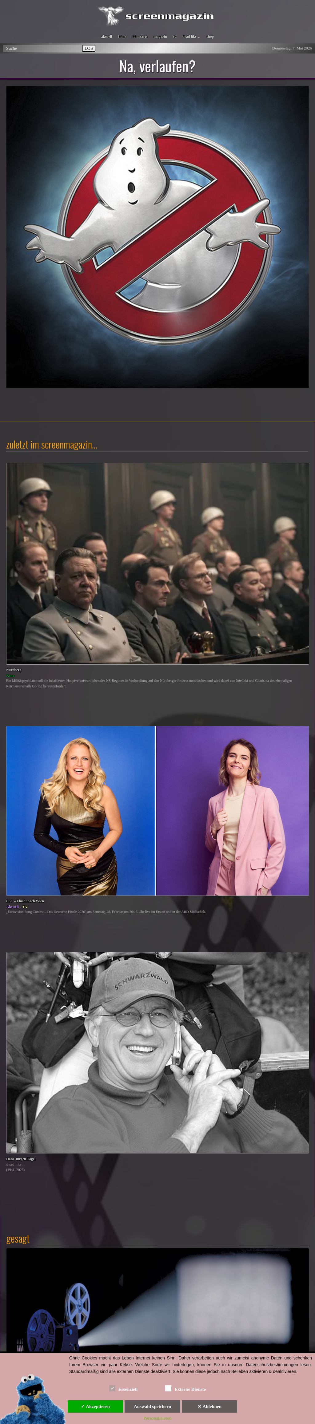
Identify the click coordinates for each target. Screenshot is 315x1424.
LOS (89, 48)
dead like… (191, 36)
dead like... (15, 1164)
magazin (160, 36)
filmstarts (139, 36)
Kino (10, 675)
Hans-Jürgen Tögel (20, 1159)
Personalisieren (157, 1418)
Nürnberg (13, 670)
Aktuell (12, 906)
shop (210, 36)
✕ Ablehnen (209, 1406)
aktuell (106, 36)
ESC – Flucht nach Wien (25, 901)
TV (25, 906)
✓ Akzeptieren (95, 1406)
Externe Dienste (185, 1388)
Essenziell (123, 1388)
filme (122, 36)
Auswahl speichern (152, 1406)
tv (174, 36)
